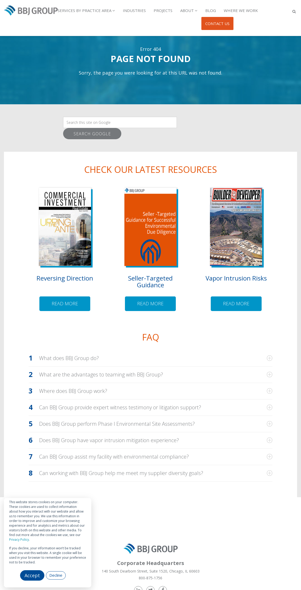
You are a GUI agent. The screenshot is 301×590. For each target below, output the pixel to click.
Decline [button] (55, 575)
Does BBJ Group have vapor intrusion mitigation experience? (109, 440)
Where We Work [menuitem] (241, 10)
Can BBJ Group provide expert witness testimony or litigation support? (120, 407)
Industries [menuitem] (134, 10)
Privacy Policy (19, 539)
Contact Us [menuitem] (217, 23)
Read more (65, 303)
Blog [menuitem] (210, 10)
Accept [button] (32, 575)
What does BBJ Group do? (69, 358)
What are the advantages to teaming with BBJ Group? (101, 375)
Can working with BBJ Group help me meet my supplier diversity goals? (121, 473)
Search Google (92, 134)
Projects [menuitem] (163, 10)
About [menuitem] (187, 10)
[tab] (150, 358)
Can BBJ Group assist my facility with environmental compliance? (114, 457)
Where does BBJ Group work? (73, 391)
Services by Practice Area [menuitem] (84, 10)
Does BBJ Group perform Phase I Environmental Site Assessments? (117, 424)
